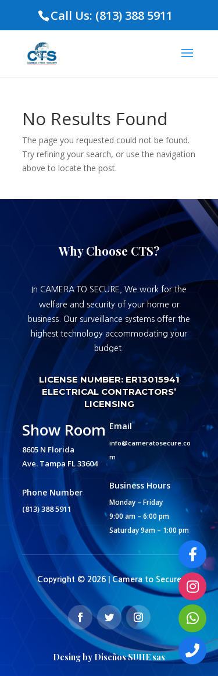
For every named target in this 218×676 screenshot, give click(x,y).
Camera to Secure (146, 579)
